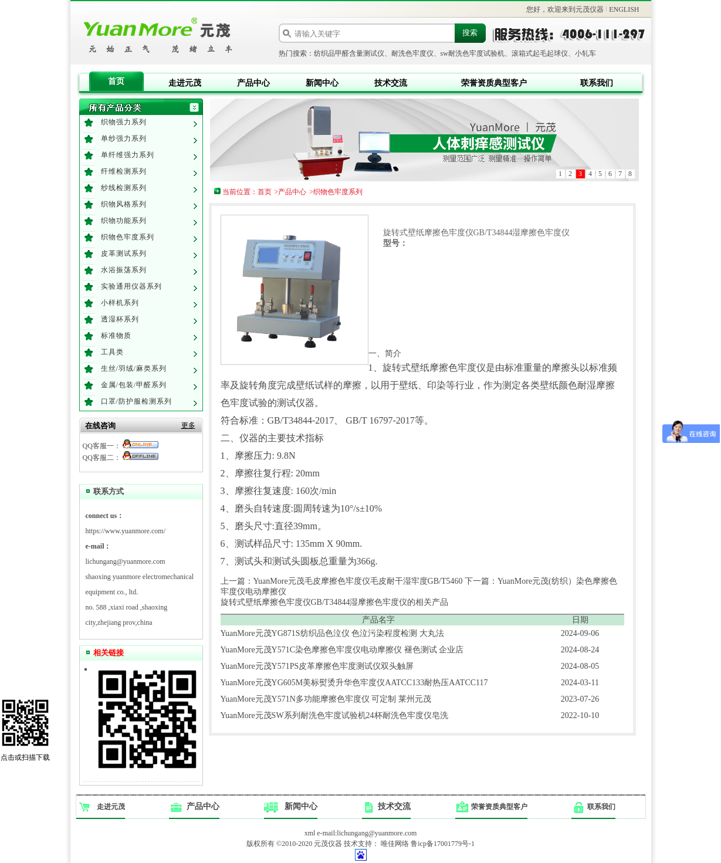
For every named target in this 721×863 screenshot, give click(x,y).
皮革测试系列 (124, 253)
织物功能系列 (124, 220)
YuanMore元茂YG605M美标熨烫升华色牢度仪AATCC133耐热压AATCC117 (354, 682)
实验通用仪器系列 (131, 286)
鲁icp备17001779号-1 (443, 844)
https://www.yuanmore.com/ (126, 531)
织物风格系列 (124, 204)
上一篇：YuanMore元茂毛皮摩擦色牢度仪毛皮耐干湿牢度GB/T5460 (342, 581)
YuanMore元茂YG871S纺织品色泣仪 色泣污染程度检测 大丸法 (332, 633)
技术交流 (390, 83)
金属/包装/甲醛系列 (134, 385)
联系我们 (596, 83)
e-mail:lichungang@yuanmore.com (367, 833)
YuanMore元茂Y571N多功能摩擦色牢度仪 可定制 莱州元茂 (326, 699)
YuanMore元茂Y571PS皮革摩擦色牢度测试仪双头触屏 (317, 666)
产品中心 (253, 83)
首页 (116, 81)
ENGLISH (624, 9)
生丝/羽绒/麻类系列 (134, 368)
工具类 (112, 352)
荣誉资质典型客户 (494, 83)
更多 (188, 425)
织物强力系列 (124, 122)
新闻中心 (322, 83)
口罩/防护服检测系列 (136, 401)
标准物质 (116, 335)
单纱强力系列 (124, 138)
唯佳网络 (395, 844)
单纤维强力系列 (127, 155)
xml (310, 833)
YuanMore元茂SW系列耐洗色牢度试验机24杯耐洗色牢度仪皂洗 (334, 715)
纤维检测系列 (124, 171)
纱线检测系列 (124, 188)
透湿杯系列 (120, 319)
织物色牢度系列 (127, 237)
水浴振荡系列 (124, 270)
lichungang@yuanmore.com (125, 561)
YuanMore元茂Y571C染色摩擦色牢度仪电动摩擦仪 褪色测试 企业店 (342, 649)
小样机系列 (120, 303)
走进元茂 (184, 83)
